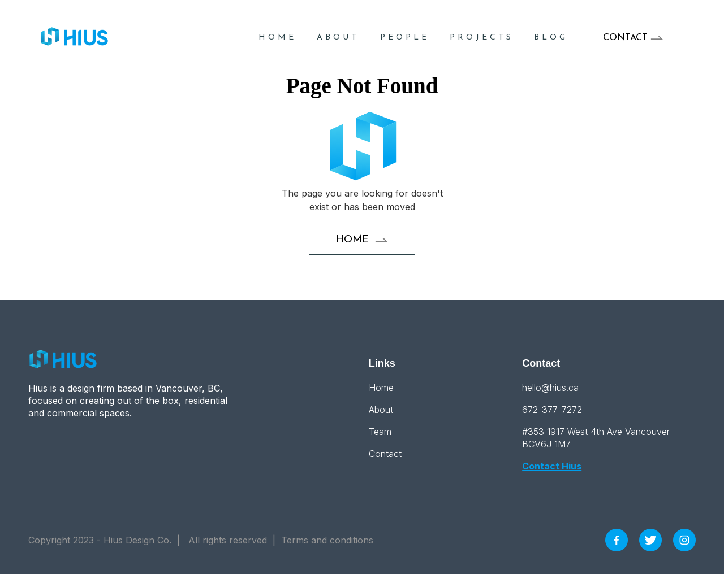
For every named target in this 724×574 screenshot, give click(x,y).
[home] (75, 38)
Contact (385, 453)
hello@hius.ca (550, 387)
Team (380, 431)
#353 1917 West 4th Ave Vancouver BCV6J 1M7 (596, 438)
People (404, 37)
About (338, 37)
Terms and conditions (327, 540)
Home (381, 387)
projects (482, 37)
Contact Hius (551, 466)
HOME (277, 37)
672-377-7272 (552, 409)
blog (551, 37)
